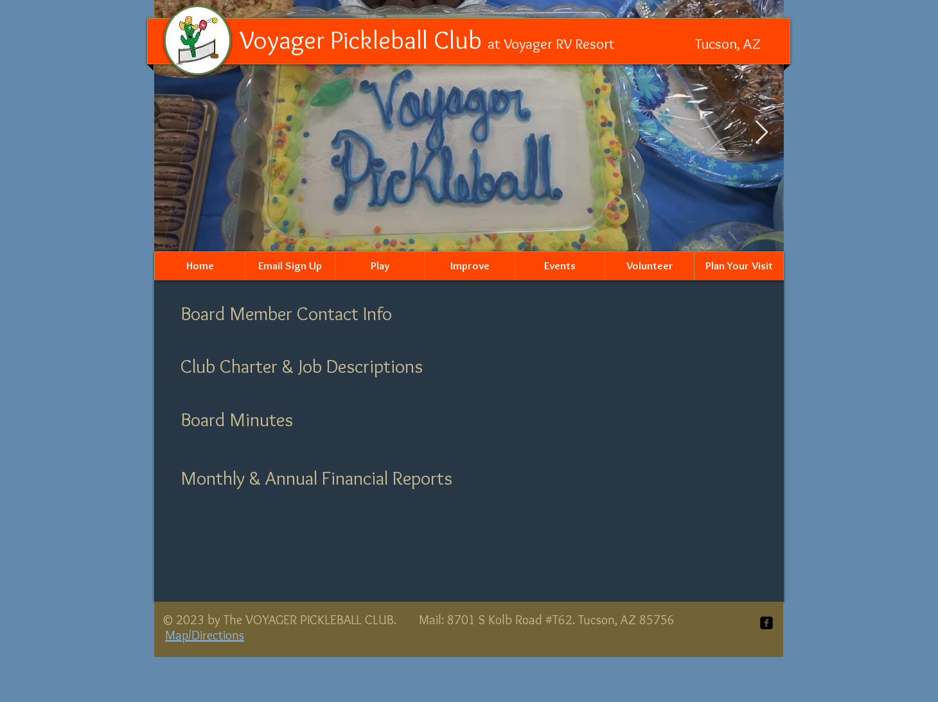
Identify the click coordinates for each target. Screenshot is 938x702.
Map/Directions (204, 635)
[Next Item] (761, 132)
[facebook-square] (766, 622)
